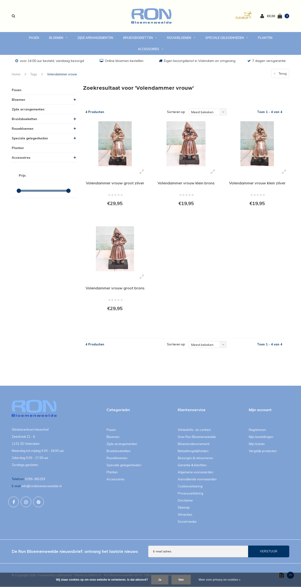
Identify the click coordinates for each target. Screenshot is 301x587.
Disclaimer (185, 500)
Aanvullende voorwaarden (197, 479)
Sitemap (184, 507)
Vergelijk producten (263, 451)
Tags (33, 74)
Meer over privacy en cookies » (219, 579)
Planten (265, 38)
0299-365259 (35, 479)
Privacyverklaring (190, 493)
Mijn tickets (257, 444)
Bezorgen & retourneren (195, 458)
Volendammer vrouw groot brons (115, 288)
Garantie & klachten (192, 465)
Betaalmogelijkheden (193, 451)
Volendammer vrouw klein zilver (257, 183)
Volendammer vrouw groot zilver (115, 183)
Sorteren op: (176, 112)
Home (16, 74)
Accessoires (150, 49)
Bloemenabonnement (193, 444)
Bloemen (58, 38)
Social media (187, 521)
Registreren (257, 430)
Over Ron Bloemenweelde (197, 437)
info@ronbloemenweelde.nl (41, 486)
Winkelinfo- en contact (194, 430)
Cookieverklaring (190, 486)
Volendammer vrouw (62, 74)
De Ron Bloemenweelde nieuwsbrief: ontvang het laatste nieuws (75, 551)
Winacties (185, 514)
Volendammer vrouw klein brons (186, 183)
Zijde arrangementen (95, 38)
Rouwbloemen (181, 38)
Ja (159, 579)
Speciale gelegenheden (226, 38)
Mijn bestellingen (261, 437)
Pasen (34, 38)
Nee (181, 579)
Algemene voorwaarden (195, 472)
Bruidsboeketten (140, 38)
